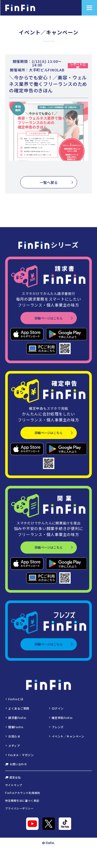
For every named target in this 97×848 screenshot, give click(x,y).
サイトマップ (13, 785)
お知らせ (14, 736)
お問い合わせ (16, 764)
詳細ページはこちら (49, 318)
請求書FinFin (17, 718)
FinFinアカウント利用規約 (22, 793)
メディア (14, 745)
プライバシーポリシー (19, 808)
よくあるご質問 (18, 708)
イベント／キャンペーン (68, 736)
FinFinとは (15, 699)
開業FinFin (15, 727)
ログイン (58, 708)
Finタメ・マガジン (21, 755)
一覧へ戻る (49, 182)
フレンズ (58, 727)
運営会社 (13, 777)
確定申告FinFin (62, 718)
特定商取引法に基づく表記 (22, 800)
